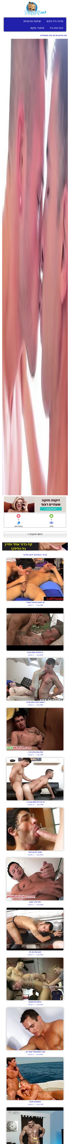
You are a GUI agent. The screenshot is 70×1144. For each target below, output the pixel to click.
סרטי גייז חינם (55, 21)
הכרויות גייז (56, 27)
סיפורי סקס (37, 27)
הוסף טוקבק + (35, 534)
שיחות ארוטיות (32, 21)
